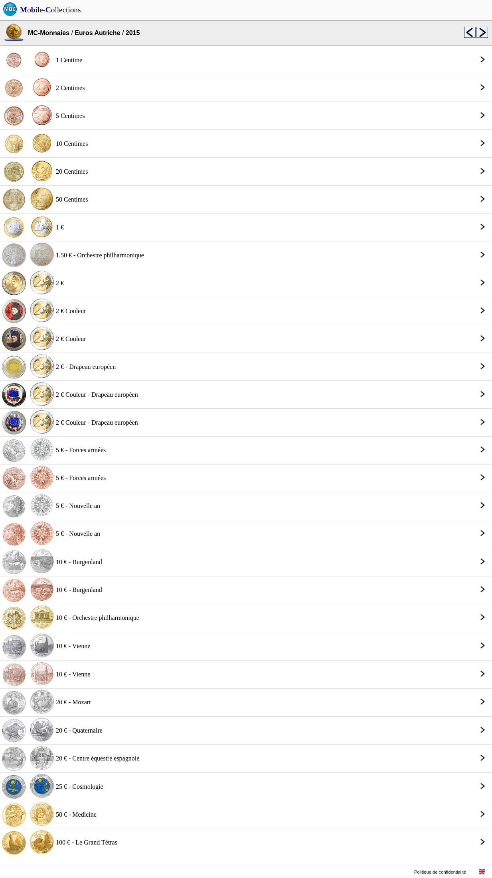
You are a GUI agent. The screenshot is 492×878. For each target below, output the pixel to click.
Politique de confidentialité (440, 872)
